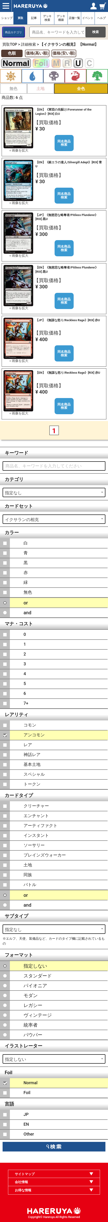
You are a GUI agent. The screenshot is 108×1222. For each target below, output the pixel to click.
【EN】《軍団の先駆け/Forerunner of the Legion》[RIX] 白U (64, 111)
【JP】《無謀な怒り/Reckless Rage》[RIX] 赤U (68, 320)
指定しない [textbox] (15, 1059)
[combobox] (54, 492)
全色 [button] (81, 88)
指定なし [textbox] (13, 492)
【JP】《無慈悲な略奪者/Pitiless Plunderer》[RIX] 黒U (67, 217)
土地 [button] (40, 88)
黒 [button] (54, 76)
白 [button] (11, 76)
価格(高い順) (37, 53)
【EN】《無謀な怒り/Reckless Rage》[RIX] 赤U (68, 372)
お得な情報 (23, 1190)
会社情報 (21, 1182)
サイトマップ (25, 1174)
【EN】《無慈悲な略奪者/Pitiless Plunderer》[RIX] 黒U (67, 269)
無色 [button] (13, 88)
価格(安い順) (63, 53)
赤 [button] (75, 76)
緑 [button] (97, 76)
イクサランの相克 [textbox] (22, 519)
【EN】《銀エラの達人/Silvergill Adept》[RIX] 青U (69, 164)
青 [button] (32, 76)
